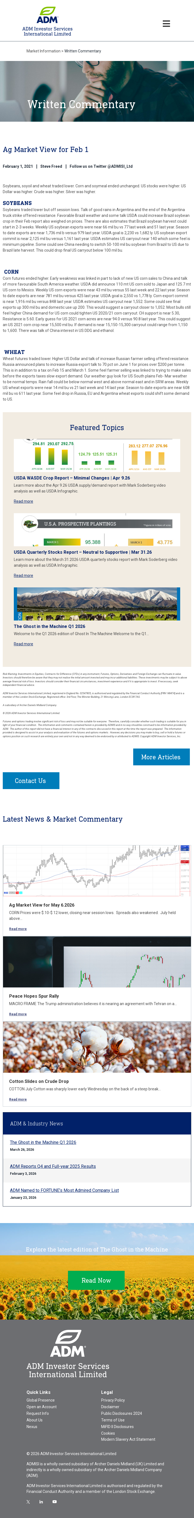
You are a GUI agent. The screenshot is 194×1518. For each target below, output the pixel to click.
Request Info (38, 1413)
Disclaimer (110, 1407)
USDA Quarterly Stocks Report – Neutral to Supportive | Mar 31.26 (83, 552)
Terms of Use (113, 1420)
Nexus (32, 1426)
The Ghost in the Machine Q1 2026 (49, 626)
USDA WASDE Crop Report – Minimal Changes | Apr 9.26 (72, 478)
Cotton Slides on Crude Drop (39, 1081)
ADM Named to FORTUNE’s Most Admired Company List (64, 1190)
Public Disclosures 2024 (121, 1413)
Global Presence (41, 1400)
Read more (23, 501)
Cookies (108, 1433)
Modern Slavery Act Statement (128, 1439)
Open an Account (42, 1407)
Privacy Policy (113, 1400)
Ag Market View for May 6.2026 (41, 905)
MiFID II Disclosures (117, 1426)
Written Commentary (82, 51)
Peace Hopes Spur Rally (34, 996)
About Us (35, 1420)
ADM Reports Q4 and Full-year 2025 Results (53, 1166)
